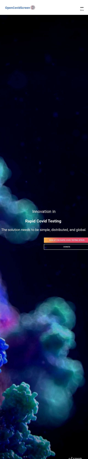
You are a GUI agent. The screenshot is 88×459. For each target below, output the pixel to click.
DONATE (49, 247)
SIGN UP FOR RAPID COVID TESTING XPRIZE (49, 240)
